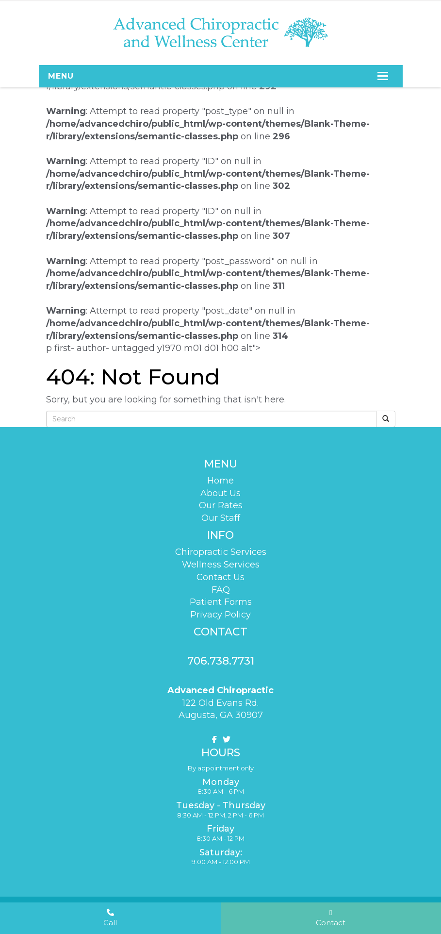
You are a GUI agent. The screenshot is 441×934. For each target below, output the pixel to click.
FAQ (221, 589)
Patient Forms (221, 601)
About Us (220, 492)
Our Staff (220, 518)
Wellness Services (221, 564)
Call (110, 917)
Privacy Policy (220, 614)
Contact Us (220, 576)
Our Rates (221, 505)
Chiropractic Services (220, 552)
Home (220, 480)
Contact (330, 917)
